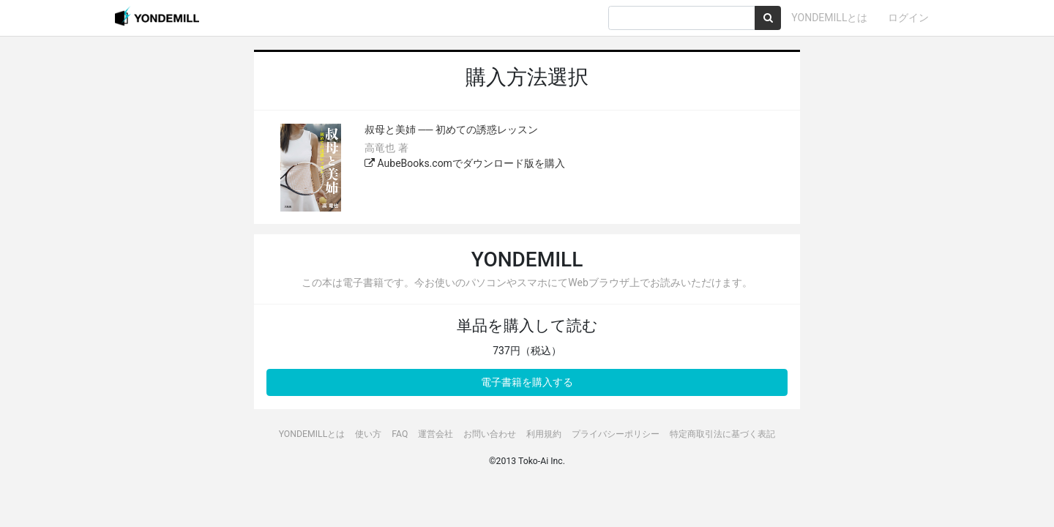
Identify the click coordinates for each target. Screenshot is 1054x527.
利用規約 (543, 434)
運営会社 (435, 434)
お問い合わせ (489, 434)
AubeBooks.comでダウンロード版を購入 (465, 163)
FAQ (400, 434)
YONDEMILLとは (829, 17)
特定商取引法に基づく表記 (722, 434)
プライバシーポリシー (615, 434)
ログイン (908, 17)
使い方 (368, 434)
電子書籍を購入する (527, 382)
